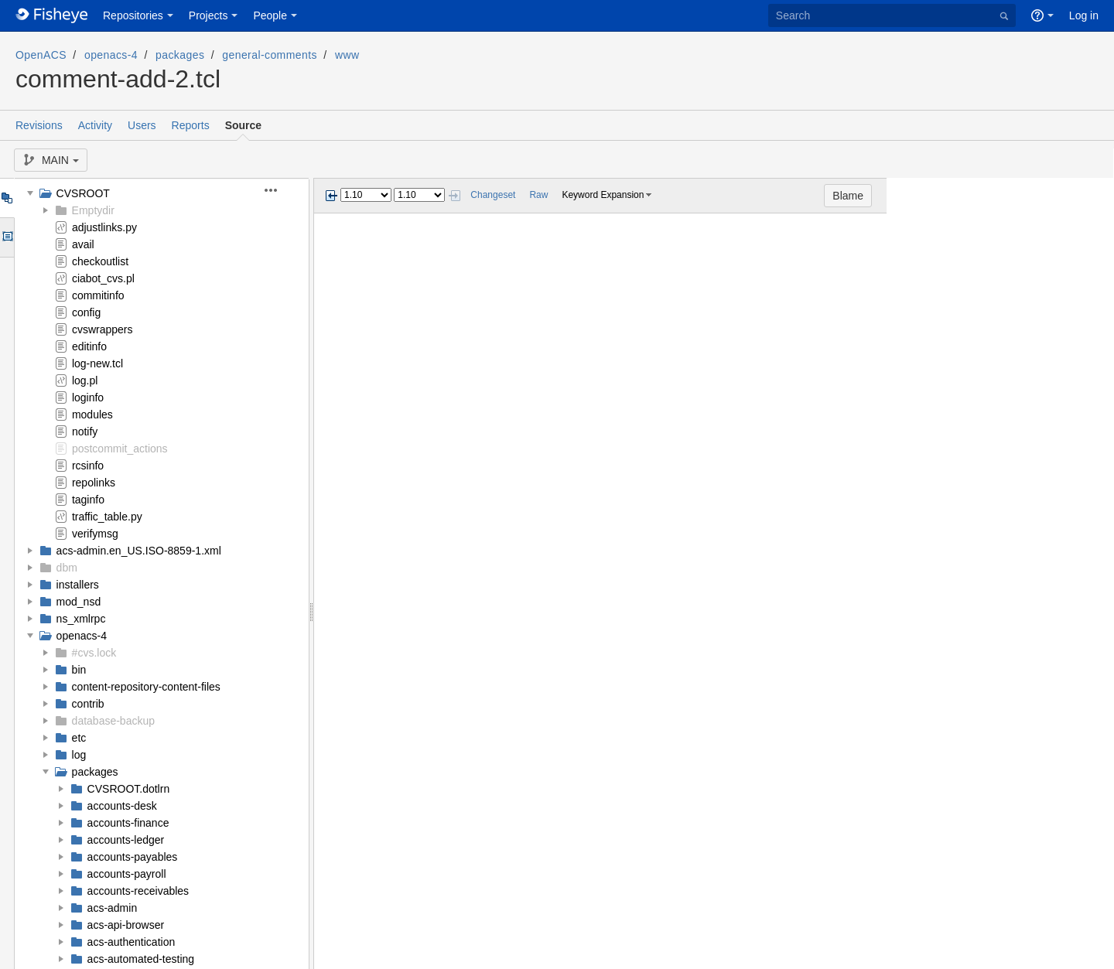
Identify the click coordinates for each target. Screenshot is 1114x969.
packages (179, 55)
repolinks (93, 482)
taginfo (88, 499)
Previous (331, 195)
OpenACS (41, 55)
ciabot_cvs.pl (103, 278)
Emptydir (93, 210)
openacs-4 (111, 55)
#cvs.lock (94, 653)
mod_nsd (78, 601)
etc (79, 738)
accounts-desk (122, 806)
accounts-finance (128, 823)
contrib (88, 704)
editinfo (89, 346)
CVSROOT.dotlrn (128, 789)
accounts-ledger (126, 840)
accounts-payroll (126, 874)
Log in (1084, 15)
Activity (95, 125)
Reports (191, 125)
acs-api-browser (126, 925)
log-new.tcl (97, 363)
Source (243, 125)
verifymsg (95, 533)
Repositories (133, 15)
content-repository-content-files (146, 687)
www (347, 55)
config (86, 312)
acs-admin (112, 908)
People (270, 15)
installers (77, 584)
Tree (6, 198)
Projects (208, 15)
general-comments (269, 55)
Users (142, 125)
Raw (538, 194)
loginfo (88, 397)
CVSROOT (83, 193)
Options (6, 237)
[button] (280, 190)
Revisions (39, 125)
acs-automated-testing (141, 959)
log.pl (84, 380)
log (79, 755)
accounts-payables (132, 857)
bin (79, 670)
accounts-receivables (138, 891)
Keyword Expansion (603, 194)
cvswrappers (102, 329)
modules (92, 414)
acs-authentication (131, 942)
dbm (66, 567)
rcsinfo (88, 465)
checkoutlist (100, 261)
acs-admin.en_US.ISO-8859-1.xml (138, 550)
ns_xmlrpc (81, 618)
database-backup (113, 721)
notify (84, 431)
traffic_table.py (107, 516)
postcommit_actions (120, 448)
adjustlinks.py (104, 227)
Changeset (492, 194)
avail (83, 244)
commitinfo (98, 295)
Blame (1075, 195)
